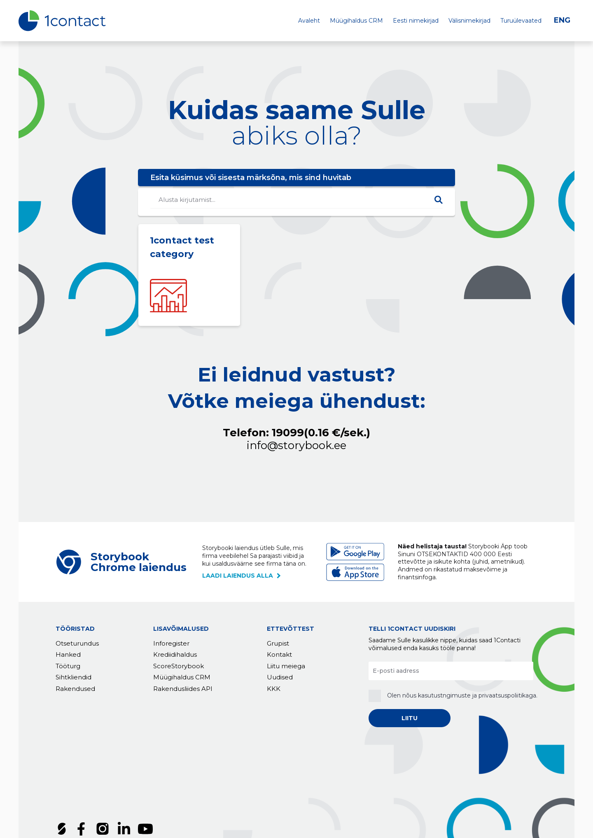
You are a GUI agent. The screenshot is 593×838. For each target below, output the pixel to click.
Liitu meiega (286, 666)
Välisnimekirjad (469, 20)
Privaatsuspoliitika (158, 787)
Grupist (278, 643)
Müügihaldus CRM (356, 20)
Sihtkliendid (73, 677)
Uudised (280, 677)
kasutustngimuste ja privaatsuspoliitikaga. (477, 695)
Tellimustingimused (88, 787)
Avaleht (309, 20)
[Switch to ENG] (564, 20)
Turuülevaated (521, 20)
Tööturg (68, 666)
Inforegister (171, 643)
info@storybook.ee (296, 445)
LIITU (410, 718)
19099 (321, 432)
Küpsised (211, 787)
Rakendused (75, 689)
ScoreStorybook (178, 666)
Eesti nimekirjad (416, 20)
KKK (273, 689)
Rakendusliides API (182, 689)
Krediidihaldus (175, 655)
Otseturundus (77, 643)
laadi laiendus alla (237, 575)
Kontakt (279, 655)
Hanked (68, 655)
